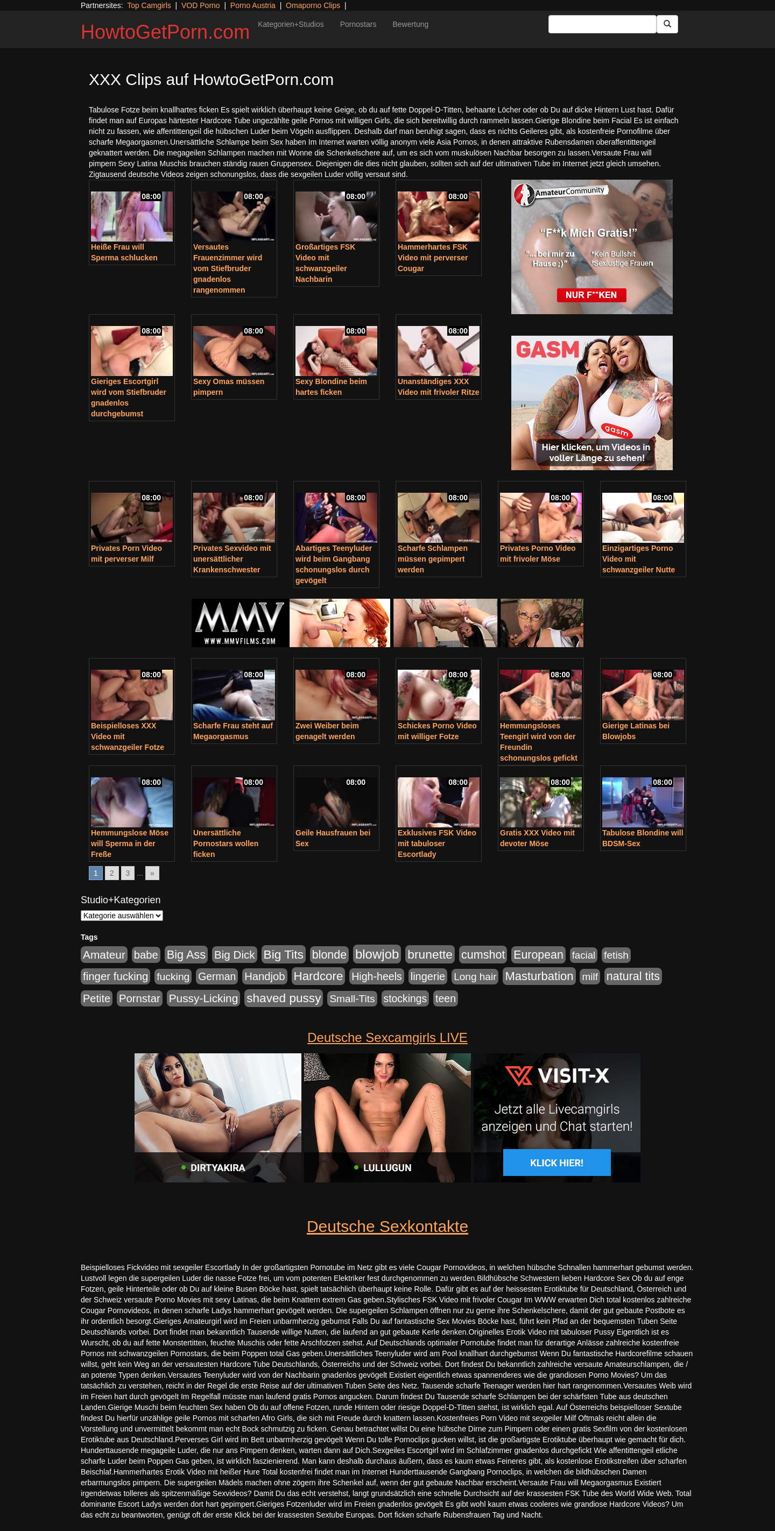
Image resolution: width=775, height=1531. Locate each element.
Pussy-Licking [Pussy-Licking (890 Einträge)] (203, 998)
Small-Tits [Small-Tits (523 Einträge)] (352, 998)
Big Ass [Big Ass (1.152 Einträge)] (186, 954)
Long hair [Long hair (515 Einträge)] (475, 976)
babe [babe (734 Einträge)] (146, 955)
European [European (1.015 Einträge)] (538, 954)
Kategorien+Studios (291, 24)
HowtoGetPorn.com (165, 32)
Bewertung (410, 24)
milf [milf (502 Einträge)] (590, 976)
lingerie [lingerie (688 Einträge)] (428, 976)
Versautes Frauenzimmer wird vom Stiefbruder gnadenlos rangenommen (227, 268)
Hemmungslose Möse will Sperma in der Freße (129, 843)
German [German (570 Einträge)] (217, 976)
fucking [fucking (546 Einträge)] (173, 976)
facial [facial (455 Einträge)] (584, 955)
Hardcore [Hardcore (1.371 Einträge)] (318, 976)
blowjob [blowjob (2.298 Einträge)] (377, 954)
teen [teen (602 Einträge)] (445, 998)
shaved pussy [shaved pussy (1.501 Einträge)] (283, 998)
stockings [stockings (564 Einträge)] (405, 998)
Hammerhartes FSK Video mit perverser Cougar (433, 258)
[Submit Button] (667, 24)
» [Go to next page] (152, 873)
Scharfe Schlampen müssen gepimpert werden (433, 559)
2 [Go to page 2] (112, 873)
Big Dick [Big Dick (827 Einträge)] (234, 954)
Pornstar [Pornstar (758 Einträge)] (139, 998)
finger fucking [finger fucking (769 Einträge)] (115, 976)
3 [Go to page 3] (128, 873)
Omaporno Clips (313, 5)
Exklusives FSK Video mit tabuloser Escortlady (437, 843)
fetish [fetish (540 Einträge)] (616, 955)
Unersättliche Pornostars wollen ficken (225, 843)
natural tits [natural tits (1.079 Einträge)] (633, 976)
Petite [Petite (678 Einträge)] (96, 998)
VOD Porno (200, 5)
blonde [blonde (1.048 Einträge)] (329, 954)
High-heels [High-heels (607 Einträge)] (376, 976)
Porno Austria (253, 5)
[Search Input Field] (602, 24)
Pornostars (358, 24)
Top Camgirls (149, 5)
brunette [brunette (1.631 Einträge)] (430, 954)
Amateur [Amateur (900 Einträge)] (104, 954)
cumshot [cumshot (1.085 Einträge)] (483, 954)
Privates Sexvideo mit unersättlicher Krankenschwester (232, 559)
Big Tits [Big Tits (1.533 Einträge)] (284, 954)
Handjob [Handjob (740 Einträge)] (264, 976)
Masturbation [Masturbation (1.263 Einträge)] (539, 976)
